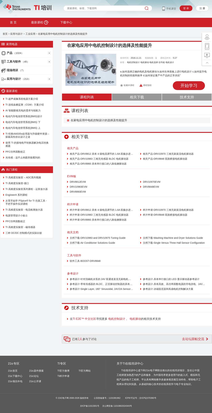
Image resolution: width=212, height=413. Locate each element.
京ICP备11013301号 (89, 406)
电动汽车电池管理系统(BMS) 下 (22, 122)
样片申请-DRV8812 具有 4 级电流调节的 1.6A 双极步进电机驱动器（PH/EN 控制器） (101, 209)
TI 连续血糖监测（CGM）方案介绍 (24, 104)
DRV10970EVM (151, 181)
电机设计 (170, 62)
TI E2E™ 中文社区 (84, 318)
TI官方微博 (63, 370)
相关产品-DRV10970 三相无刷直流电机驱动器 (168, 153)
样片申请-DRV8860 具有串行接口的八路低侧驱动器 (98, 219)
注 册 (202, 8)
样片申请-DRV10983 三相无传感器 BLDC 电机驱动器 (99, 214)
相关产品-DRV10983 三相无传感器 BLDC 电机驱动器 (99, 158)
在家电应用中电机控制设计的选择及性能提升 (62, 33)
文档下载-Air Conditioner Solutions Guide (92, 242)
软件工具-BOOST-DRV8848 (85, 261)
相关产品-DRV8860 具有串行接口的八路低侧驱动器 (98, 163)
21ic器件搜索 (36, 370)
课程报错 (147, 85)
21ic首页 (12, 370)
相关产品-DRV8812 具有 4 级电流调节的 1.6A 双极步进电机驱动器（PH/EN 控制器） (101, 153)
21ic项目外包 (15, 381)
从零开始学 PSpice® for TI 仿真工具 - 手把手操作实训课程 (26, 202)
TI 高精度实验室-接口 (17, 183)
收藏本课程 (129, 85)
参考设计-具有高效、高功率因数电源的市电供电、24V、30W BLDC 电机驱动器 (174, 284)
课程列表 (87, 97)
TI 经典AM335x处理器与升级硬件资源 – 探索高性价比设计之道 (27, 135)
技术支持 (187, 97)
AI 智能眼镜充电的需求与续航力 (23, 110)
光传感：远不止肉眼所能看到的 (22, 157)
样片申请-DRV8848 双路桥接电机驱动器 (165, 214)
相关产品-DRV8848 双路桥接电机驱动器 (165, 158)
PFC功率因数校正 (15, 151)
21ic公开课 (35, 381)
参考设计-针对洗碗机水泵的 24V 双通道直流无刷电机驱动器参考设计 (101, 279)
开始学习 (188, 85)
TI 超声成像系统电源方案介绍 (21, 98)
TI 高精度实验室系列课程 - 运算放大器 (26, 189)
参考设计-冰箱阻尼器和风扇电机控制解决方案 (168, 289)
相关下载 (137, 97)
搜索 (146, 8)
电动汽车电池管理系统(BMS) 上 (22, 128)
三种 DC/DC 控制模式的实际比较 (23, 233)
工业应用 (30, 33)
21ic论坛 (34, 376)
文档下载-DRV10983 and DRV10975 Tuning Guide (97, 237)
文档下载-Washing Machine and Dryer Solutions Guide (173, 237)
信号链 (161, 62)
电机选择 (153, 62)
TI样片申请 (63, 376)
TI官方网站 (85, 370)
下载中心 (66, 22)
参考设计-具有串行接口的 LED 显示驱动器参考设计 (171, 279)
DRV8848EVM (151, 186)
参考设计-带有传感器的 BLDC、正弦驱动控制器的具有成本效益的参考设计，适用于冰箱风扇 (101, 284)
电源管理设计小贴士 (16, 215)
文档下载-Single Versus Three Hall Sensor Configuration (174, 242)
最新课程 (39, 22)
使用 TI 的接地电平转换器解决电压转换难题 (27, 144)
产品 (15, 52)
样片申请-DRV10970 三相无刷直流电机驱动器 (168, 209)
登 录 (186, 8)
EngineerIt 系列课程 (16, 194)
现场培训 (16, 70)
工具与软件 (18, 61)
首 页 (13, 22)
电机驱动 (144, 62)
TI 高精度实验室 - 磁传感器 (20, 227)
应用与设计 (16, 33)
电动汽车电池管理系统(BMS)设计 (23, 116)
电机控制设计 (133, 62)
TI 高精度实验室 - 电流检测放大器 (24, 209)
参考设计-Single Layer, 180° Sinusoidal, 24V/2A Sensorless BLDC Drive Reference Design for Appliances (101, 289)
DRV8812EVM (78, 181)
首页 (5, 33)
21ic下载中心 (15, 376)
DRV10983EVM (78, 186)
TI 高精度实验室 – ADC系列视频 (23, 177)
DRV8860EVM (78, 191)
